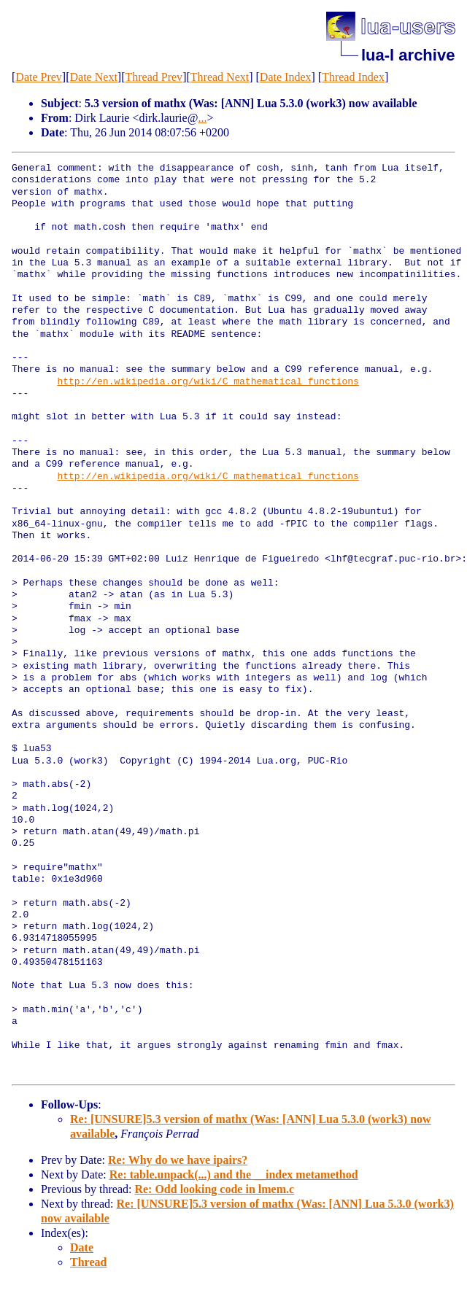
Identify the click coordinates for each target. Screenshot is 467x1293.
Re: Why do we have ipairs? (177, 1160)
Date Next (93, 77)
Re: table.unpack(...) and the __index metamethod (233, 1174)
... (202, 118)
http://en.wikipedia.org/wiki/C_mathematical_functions (207, 382)
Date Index (286, 77)
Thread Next (219, 77)
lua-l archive (408, 55)
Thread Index (353, 77)
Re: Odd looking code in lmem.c (214, 1189)
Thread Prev (153, 77)
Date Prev (38, 77)
